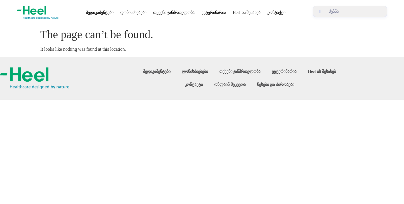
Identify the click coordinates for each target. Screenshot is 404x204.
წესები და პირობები (275, 84)
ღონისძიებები (133, 12)
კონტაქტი (276, 12)
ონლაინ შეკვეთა (230, 84)
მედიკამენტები (99, 12)
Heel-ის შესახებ (247, 12)
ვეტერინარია (213, 12)
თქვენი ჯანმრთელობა (174, 12)
